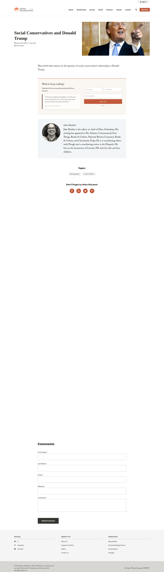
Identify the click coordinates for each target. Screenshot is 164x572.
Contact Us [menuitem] (65, 553)
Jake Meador (20, 46)
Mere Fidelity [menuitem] (112, 541)
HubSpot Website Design (133, 568)
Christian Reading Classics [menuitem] (116, 545)
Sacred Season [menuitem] (113, 549)
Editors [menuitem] (63, 549)
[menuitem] (143, 2)
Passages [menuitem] (111, 553)
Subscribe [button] (144, 10)
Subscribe (103, 101)
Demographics (75, 174)
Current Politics (89, 174)
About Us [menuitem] (64, 541)
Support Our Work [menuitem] (67, 545)
